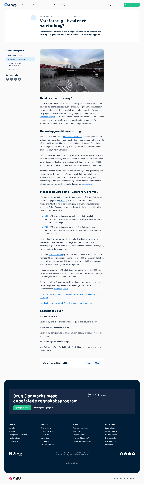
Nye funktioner (14, 438)
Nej (97, 363)
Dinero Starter (46, 428)
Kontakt (12, 428)
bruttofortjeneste (61, 288)
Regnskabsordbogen (81, 428)
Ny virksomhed (111, 435)
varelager (63, 200)
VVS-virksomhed (56, 254)
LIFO (47, 216)
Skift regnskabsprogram (43, 408)
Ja (89, 363)
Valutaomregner (111, 431)
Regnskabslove (79, 435)
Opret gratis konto (22, 408)
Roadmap (109, 444)
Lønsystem (45, 438)
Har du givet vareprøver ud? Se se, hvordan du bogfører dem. (66, 303)
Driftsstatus (13, 441)
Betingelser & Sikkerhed (18, 435)
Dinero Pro (45, 435)
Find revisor (77, 431)
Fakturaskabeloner (48, 444)
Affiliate (12, 431)
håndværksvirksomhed (72, 136)
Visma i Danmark (129, 478)
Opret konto (131, 5)
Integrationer (110, 428)
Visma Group (118, 478)
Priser (35, 5)
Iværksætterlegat (111, 438)
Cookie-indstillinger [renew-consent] (72, 463)
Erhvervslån (45, 441)
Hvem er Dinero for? (81, 438)
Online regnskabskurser (82, 441)
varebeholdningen (47, 116)
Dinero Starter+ (47, 431)
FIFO (47, 227)
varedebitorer (87, 184)
